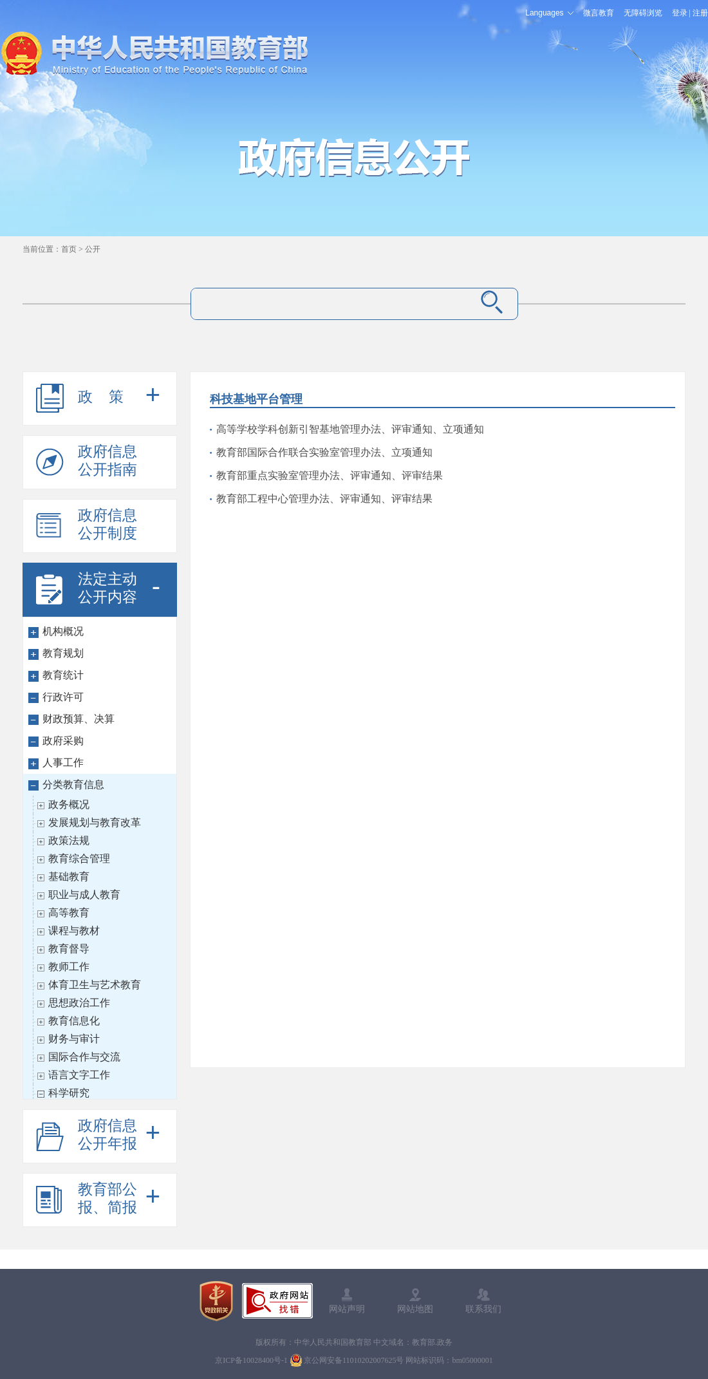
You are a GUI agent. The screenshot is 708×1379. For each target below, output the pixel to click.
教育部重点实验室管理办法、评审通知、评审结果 (329, 475)
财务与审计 (74, 1038)
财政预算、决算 (78, 718)
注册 (700, 12)
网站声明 (347, 1309)
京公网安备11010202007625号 (354, 1360)
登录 (679, 12)
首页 (69, 249)
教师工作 (68, 966)
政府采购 (63, 740)
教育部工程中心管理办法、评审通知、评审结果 (324, 498)
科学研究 (68, 1092)
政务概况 (68, 804)
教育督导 (68, 948)
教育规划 (63, 653)
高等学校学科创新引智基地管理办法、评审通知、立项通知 (350, 429)
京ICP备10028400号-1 (251, 1360)
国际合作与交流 (84, 1056)
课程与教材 (74, 930)
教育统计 (63, 675)
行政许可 (63, 696)
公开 (92, 249)
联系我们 (483, 1309)
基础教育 (68, 876)
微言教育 (598, 12)
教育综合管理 (79, 858)
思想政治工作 (79, 1002)
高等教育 (68, 912)
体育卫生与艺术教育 (94, 984)
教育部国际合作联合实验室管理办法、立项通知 (324, 452)
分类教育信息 (73, 784)
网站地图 (415, 1309)
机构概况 (63, 631)
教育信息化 (74, 1020)
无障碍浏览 (643, 12)
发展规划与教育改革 (94, 822)
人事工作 (63, 762)
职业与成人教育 (84, 894)
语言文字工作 (79, 1074)
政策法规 (68, 840)
